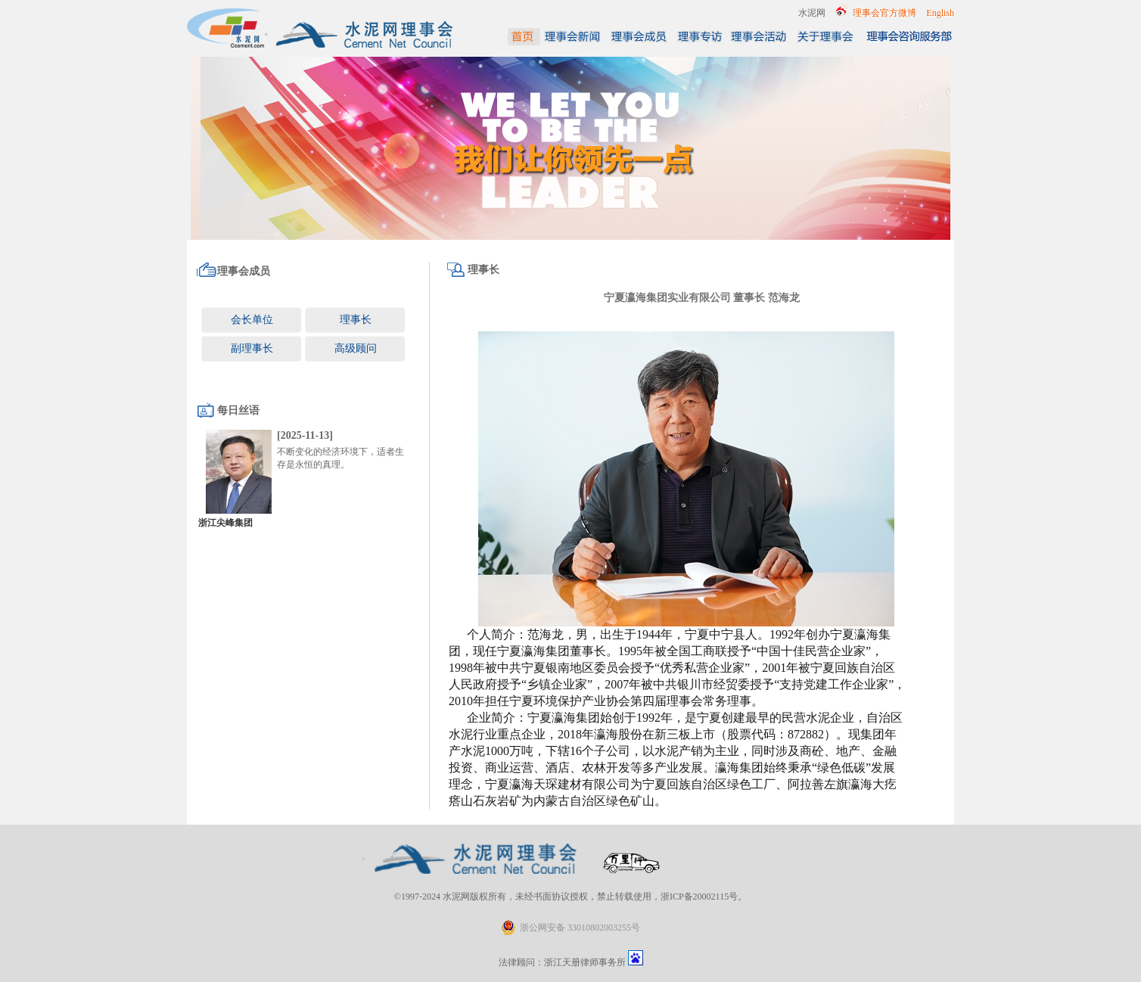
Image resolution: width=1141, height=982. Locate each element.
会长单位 (252, 319)
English (940, 13)
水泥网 (811, 13)
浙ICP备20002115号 (699, 896)
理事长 (356, 319)
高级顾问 (355, 348)
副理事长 (252, 348)
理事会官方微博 (884, 13)
